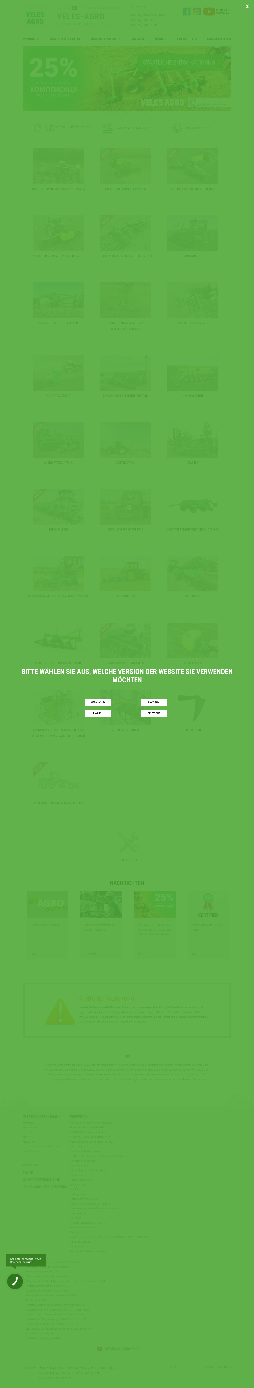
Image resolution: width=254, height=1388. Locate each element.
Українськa (98, 702)
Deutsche (154, 713)
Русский (154, 702)
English (98, 713)
